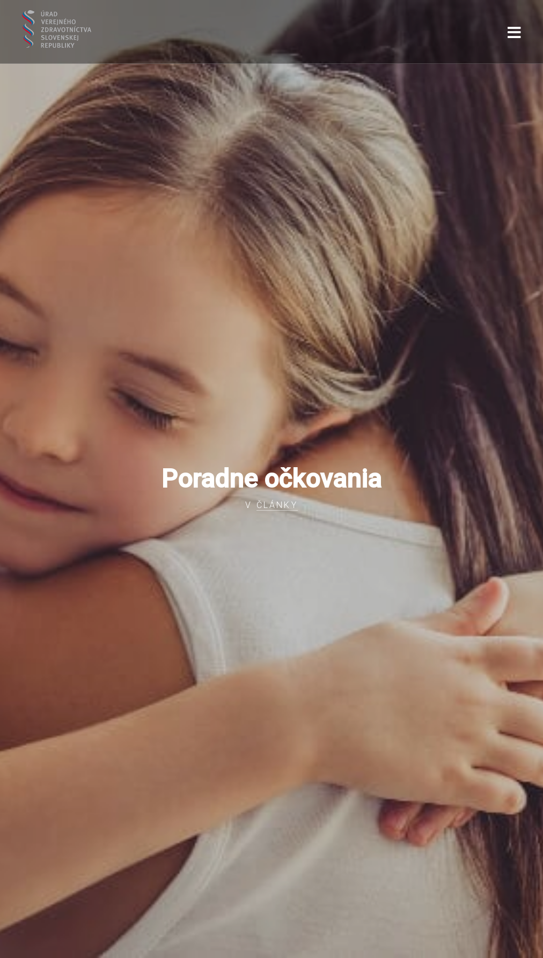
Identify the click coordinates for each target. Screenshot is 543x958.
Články (277, 505)
